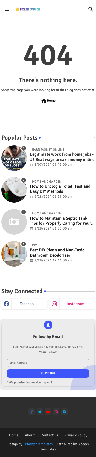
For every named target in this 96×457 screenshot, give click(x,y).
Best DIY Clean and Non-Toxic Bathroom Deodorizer (57, 253)
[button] (91, 9)
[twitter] (40, 411)
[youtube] (48, 411)
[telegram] (64, 411)
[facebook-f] (31, 411)
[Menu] (7, 9)
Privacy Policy (75, 435)
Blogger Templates (39, 444)
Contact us (49, 435)
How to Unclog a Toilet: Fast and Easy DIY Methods (60, 189)
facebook (27, 303)
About (30, 435)
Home (48, 101)
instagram (75, 303)
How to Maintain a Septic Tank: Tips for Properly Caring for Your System (60, 221)
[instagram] (56, 411)
